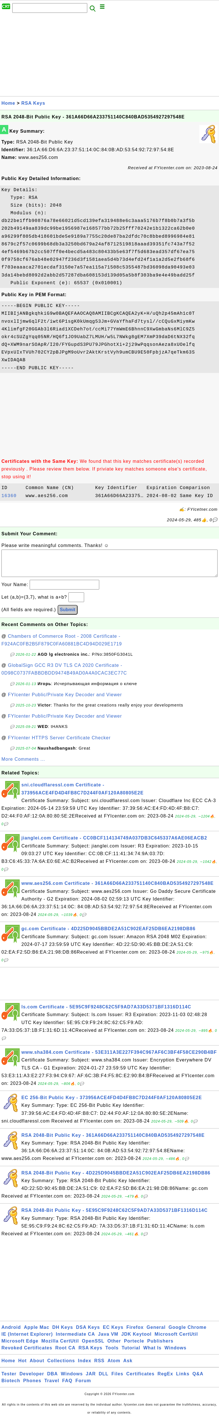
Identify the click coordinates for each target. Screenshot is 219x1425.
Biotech (10, 1386)
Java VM (108, 1339)
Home (8, 103)
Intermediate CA (75, 1339)
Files (117, 1379)
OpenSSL (93, 1346)
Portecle (134, 1346)
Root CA (65, 1353)
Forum (83, 1386)
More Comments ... (23, 764)
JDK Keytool (136, 1339)
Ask (127, 1366)
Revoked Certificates (26, 1353)
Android (11, 1333)
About (37, 1366)
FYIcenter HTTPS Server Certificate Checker (59, 743)
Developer (31, 1379)
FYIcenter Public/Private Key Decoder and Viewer (65, 700)
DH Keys (62, 1333)
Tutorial (130, 1353)
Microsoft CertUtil (176, 1339)
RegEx (165, 1379)
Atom (114, 1366)
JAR (91, 1379)
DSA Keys (88, 1333)
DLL (103, 1379)
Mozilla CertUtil (60, 1346)
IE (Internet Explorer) (27, 1339)
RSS (99, 1366)
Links (183, 1379)
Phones (32, 1386)
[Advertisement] (109, 56)
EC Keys (113, 1333)
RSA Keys (33, 103)
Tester (9, 1379)
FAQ (67, 1386)
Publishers (160, 1346)
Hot (22, 1366)
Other (114, 1346)
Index (84, 1366)
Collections (61, 1366)
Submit (67, 615)
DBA (52, 1379)
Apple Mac (36, 1333)
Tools (112, 1353)
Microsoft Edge (19, 1346)
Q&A (198, 1379)
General (156, 1333)
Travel (51, 1386)
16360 (12, 496)
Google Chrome (187, 1333)
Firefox (134, 1333)
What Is (152, 1353)
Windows (175, 1353)
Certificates (140, 1379)
